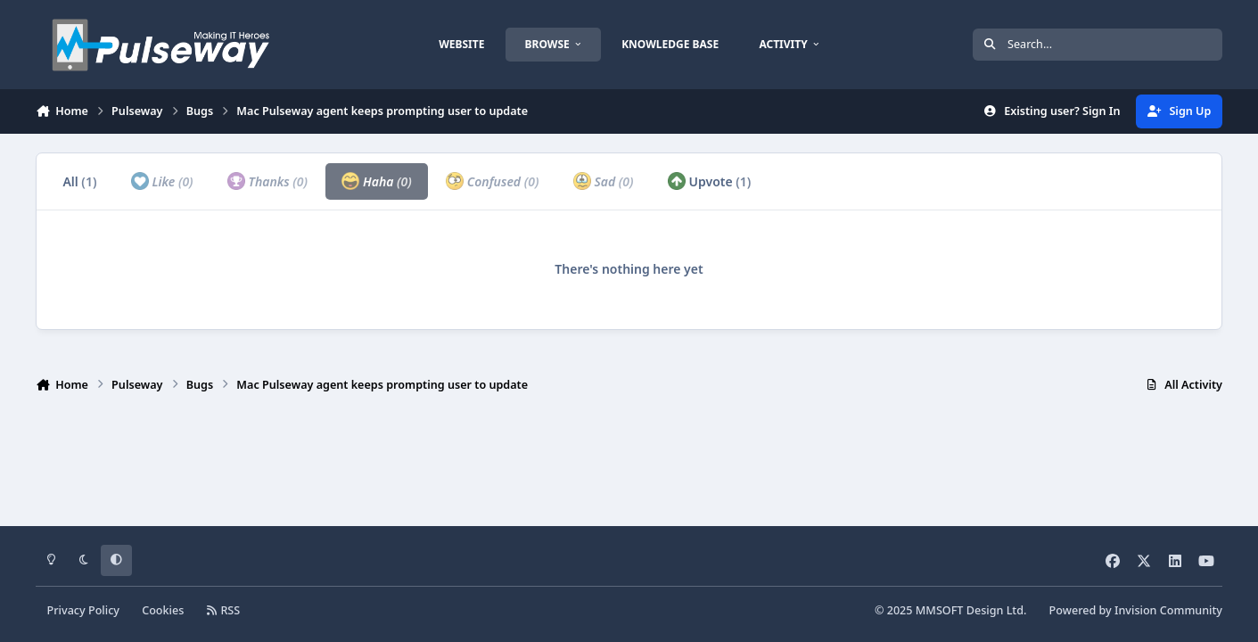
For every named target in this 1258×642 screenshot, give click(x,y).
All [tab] (79, 181)
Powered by (1135, 610)
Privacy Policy (83, 610)
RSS (224, 610)
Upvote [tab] (710, 181)
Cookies (163, 610)
